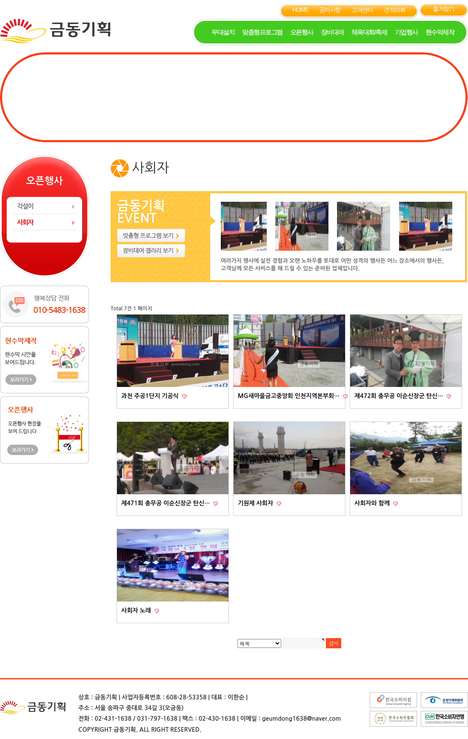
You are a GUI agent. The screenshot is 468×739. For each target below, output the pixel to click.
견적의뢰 (394, 9)
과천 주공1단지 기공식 (150, 396)
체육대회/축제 (369, 32)
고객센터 (362, 9)
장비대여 (332, 32)
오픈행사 (301, 32)
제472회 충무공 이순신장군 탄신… (399, 396)
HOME (300, 9)
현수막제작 (439, 32)
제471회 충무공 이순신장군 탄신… (166, 503)
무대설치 (222, 32)
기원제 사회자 (256, 503)
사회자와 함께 (372, 503)
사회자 (25, 222)
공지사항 (329, 9)
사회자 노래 (137, 610)
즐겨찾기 (443, 9)
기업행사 (406, 32)
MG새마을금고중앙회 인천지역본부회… (289, 396)
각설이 (25, 206)
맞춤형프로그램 (262, 32)
